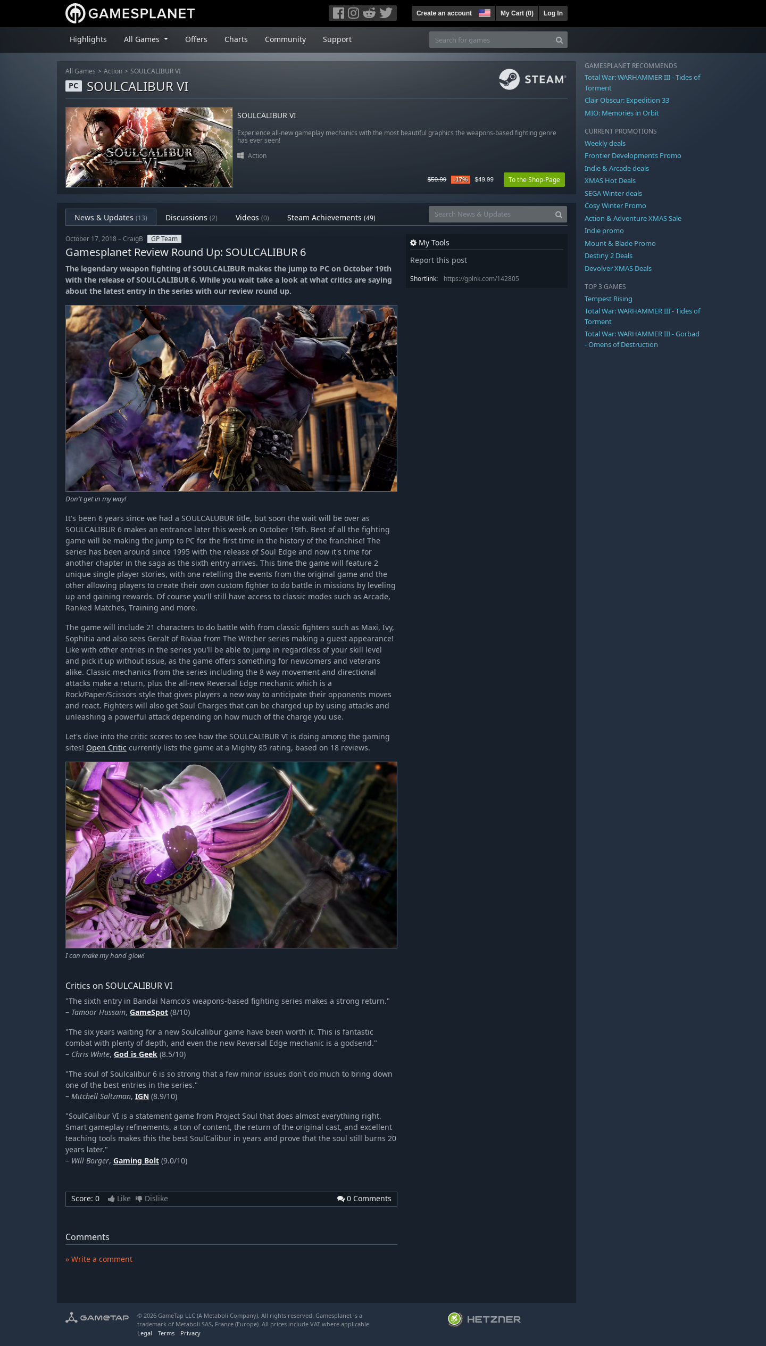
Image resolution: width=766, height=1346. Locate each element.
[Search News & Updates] (490, 214)
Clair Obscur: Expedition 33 (627, 100)
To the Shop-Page (534, 179)
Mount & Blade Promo (620, 243)
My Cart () (517, 13)
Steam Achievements (331, 217)
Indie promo (604, 230)
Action (113, 71)
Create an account (444, 13)
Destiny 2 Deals (608, 255)
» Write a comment (98, 1259)
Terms (166, 1333)
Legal (144, 1333)
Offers (196, 39)
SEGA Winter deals (613, 193)
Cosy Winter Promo (615, 205)
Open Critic (106, 747)
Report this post (438, 260)
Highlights (88, 39)
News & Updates (110, 217)
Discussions (191, 217)
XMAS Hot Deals (610, 180)
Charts (236, 39)
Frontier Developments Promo (633, 155)
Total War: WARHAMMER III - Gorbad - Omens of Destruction (642, 339)
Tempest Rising (608, 298)
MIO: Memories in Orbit (622, 113)
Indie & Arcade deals (617, 168)
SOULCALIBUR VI (155, 71)
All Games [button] (143, 39)
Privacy (190, 1333)
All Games (80, 71)
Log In (553, 13)
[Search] (559, 39)
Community (285, 39)
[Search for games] (490, 39)
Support (337, 39)
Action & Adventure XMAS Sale (633, 218)
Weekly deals (605, 143)
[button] (483, 11)
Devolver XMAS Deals (618, 268)
